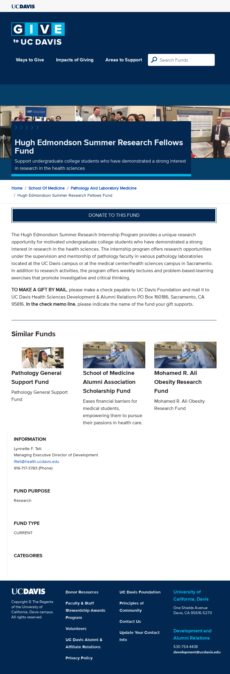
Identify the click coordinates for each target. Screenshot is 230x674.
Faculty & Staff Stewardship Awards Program (85, 610)
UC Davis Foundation (140, 592)
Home (16, 188)
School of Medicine (46, 188)
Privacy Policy (79, 658)
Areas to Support (123, 59)
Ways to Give (30, 59)
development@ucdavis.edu (197, 652)
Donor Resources (82, 592)
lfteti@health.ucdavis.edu (36, 461)
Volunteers (76, 628)
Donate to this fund (114, 215)
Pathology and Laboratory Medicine (104, 188)
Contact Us (130, 621)
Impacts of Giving (74, 59)
